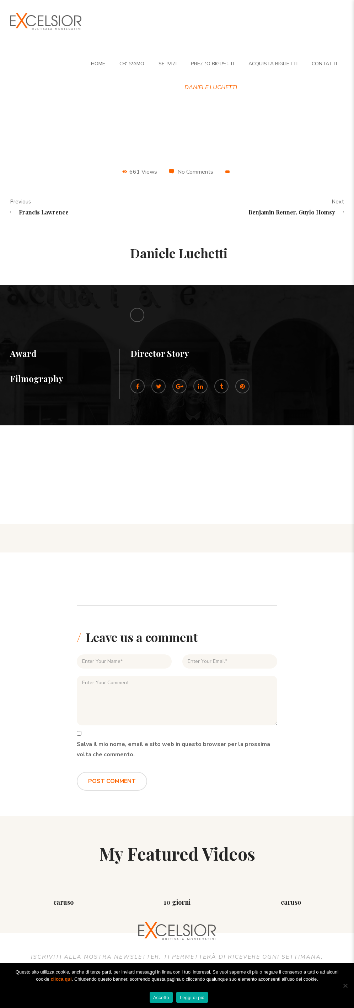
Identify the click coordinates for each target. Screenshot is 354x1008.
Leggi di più (192, 997)
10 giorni (177, 902)
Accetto (161, 997)
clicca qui (60, 979)
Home (126, 87)
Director (160, 87)
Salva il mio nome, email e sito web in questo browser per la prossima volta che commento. (173, 749)
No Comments (195, 172)
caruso (63, 902)
